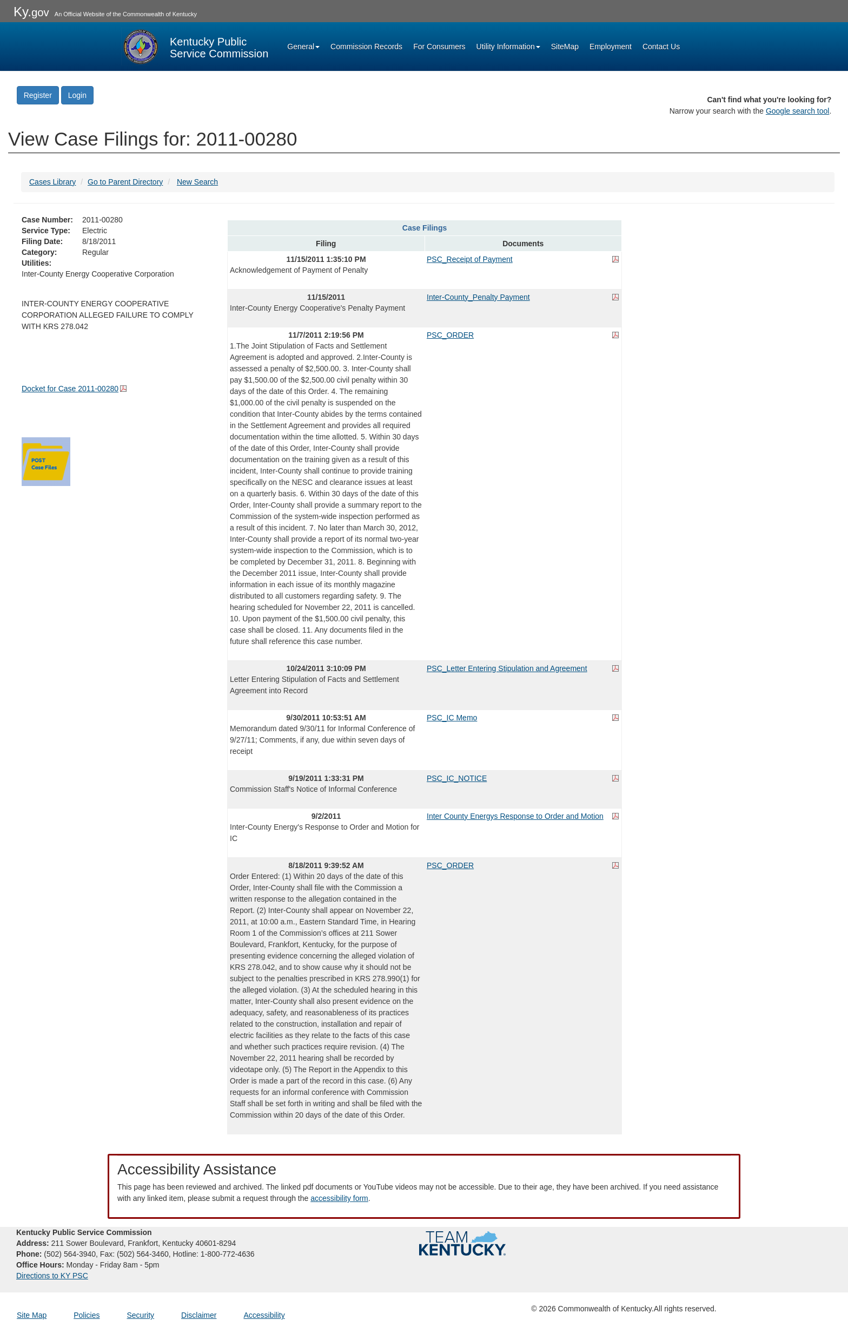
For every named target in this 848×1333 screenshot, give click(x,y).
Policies (87, 1315)
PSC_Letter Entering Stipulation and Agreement (507, 668)
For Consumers (439, 46)
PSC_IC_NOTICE (457, 778)
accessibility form (339, 1198)
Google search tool (798, 111)
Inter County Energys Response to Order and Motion (515, 816)
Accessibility (263, 1315)
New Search (197, 182)
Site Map (32, 1315)
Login (77, 95)
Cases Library (52, 182)
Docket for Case (70, 388)
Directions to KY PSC (52, 1275)
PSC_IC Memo (452, 717)
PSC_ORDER (450, 335)
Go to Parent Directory (125, 182)
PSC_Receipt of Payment (470, 259)
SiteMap (565, 46)
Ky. (31, 11)
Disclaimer (198, 1315)
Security (141, 1315)
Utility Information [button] (508, 46)
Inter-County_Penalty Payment (478, 297)
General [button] (303, 46)
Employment (610, 46)
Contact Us (661, 46)
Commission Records (366, 46)
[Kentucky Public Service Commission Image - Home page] (195, 46)
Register (38, 95)
